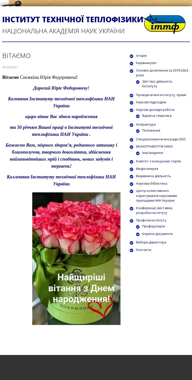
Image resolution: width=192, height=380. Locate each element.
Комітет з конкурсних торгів (158, 161)
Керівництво (146, 63)
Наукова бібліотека (151, 183)
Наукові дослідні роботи (155, 109)
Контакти (143, 249)
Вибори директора (151, 242)
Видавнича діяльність (153, 176)
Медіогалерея (147, 168)
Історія (141, 55)
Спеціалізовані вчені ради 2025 (161, 139)
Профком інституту (151, 220)
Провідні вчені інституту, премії (161, 95)
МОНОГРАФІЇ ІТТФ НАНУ (154, 146)
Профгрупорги (153, 226)
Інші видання (152, 152)
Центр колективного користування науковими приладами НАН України (156, 195)
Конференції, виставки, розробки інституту (154, 210)
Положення (151, 130)
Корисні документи (157, 233)
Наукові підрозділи (151, 102)
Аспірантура (146, 124)
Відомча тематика (157, 115)
